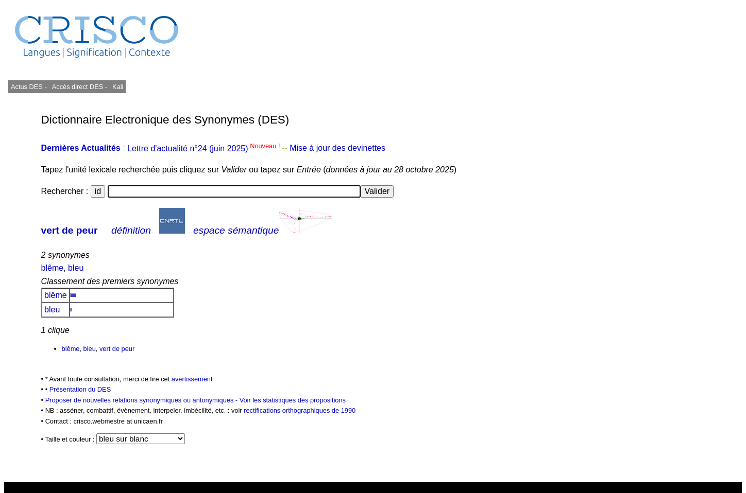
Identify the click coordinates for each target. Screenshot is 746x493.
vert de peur (69, 230)
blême (52, 267)
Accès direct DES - (79, 87)
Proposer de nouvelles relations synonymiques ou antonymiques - (142, 400)
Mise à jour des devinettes (337, 148)
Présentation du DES (80, 389)
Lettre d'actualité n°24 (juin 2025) (204, 148)
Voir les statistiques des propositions (293, 400)
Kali (117, 87)
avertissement (192, 379)
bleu (75, 267)
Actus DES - (29, 87)
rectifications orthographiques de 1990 (299, 410)
